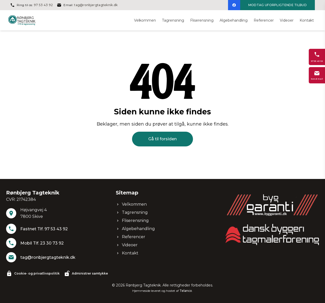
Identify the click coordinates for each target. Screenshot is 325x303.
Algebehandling (135, 228)
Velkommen (131, 204)
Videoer (127, 245)
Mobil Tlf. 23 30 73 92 (42, 243)
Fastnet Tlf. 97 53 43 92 (44, 228)
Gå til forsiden (162, 139)
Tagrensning (132, 212)
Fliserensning (132, 220)
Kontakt (127, 253)
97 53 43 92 (43, 5)
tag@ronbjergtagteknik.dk (96, 5)
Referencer (130, 236)
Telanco (186, 291)
